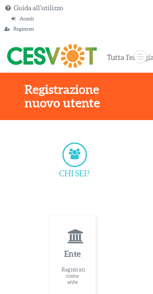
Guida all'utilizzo (38, 7)
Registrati (23, 28)
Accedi (27, 18)
